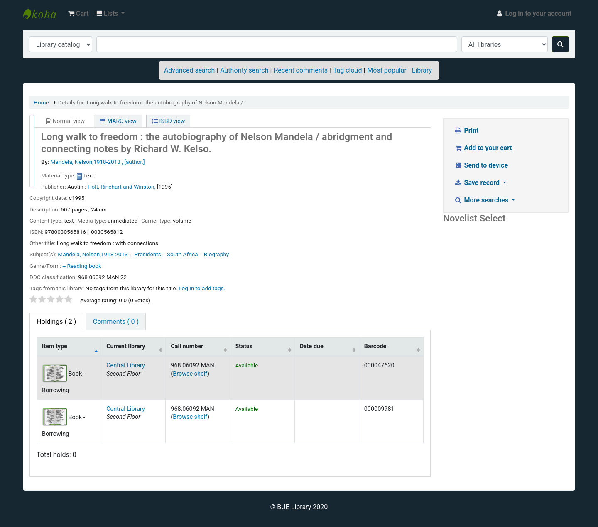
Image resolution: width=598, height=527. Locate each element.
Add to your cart (483, 148)
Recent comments (301, 70)
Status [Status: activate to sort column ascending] (243, 346)
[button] (78, 13)
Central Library (125, 365)
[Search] (560, 44)
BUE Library (44, 13)
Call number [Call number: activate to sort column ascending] (187, 346)
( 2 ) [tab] (56, 321)
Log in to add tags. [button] (202, 288)
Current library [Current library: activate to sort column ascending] (125, 346)
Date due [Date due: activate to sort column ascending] (312, 346)
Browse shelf (190, 373)
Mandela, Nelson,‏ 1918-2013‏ (93, 254)
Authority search (244, 70)
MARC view (118, 121)
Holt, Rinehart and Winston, (121, 186)
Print (466, 130)
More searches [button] (482, 200)
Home (41, 102)
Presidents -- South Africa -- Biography (181, 254)
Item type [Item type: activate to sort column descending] (54, 346)
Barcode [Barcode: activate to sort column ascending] (375, 346)
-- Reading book (82, 265)
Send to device (481, 165)
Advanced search (189, 70)
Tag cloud (347, 70)
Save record (477, 183)
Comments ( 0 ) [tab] (116, 321)
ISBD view (168, 121)
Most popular (386, 70)
